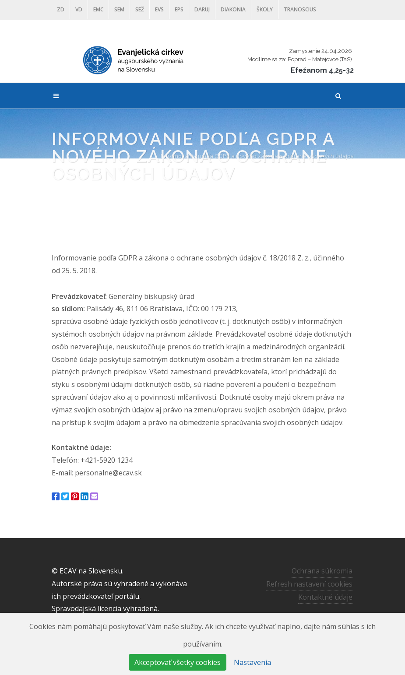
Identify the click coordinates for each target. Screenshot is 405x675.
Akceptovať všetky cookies (177, 662)
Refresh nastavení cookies (309, 583)
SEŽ (139, 9)
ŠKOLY (265, 9)
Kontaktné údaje (325, 596)
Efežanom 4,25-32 (322, 70)
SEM (119, 9)
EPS (179, 9)
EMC (98, 9)
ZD (60, 9)
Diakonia (233, 9)
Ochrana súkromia (322, 571)
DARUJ (202, 9)
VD (78, 9)
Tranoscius (300, 9)
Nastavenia (252, 662)
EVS (159, 9)
